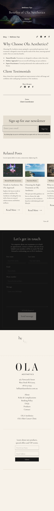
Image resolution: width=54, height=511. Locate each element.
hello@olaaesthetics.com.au (27, 389)
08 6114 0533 (27, 386)
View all (45, 221)
